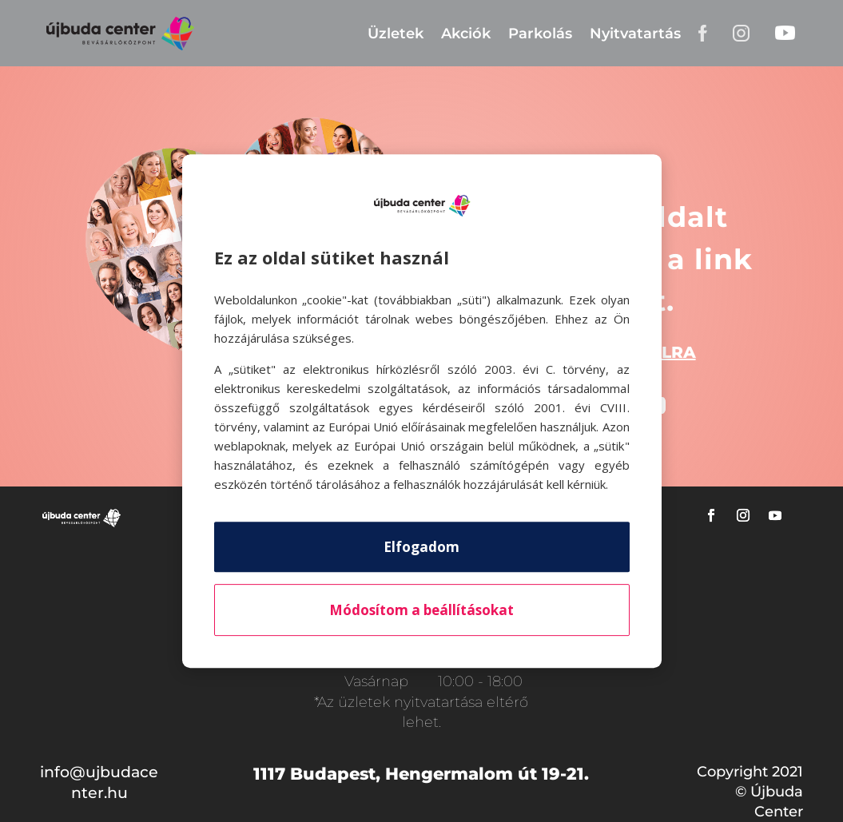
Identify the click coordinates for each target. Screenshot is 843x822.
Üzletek (395, 33)
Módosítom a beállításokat (421, 610)
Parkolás (540, 33)
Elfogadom (421, 547)
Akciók (466, 33)
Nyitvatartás (635, 33)
